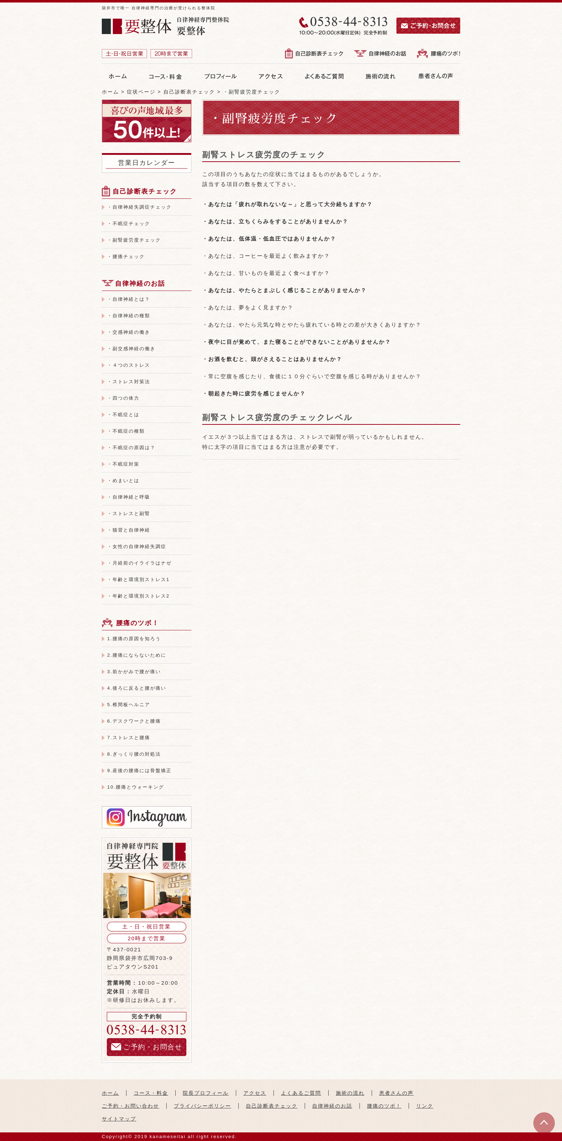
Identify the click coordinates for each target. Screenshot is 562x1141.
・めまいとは (123, 480)
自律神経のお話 (140, 283)
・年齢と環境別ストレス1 (138, 579)
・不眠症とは (123, 414)
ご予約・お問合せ (146, 1047)
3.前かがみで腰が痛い (134, 671)
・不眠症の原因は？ (131, 447)
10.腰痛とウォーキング (135, 787)
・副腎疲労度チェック (134, 240)
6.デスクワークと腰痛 (134, 721)
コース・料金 (151, 1093)
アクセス (254, 1093)
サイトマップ (119, 1119)
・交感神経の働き (128, 332)
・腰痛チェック (126, 256)
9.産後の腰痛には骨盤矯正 (139, 770)
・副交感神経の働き (131, 348)
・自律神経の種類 (128, 315)
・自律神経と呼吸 (128, 497)
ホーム (110, 1093)
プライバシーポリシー (202, 1106)
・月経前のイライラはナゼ (139, 563)
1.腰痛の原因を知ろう (134, 638)
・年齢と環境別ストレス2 (138, 596)
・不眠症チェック (128, 223)
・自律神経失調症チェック (139, 207)
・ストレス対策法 (128, 381)
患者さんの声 (396, 1093)
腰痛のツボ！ (137, 623)
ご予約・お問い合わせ (130, 1106)
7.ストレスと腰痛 (128, 737)
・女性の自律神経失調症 (136, 546)
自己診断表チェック (145, 191)
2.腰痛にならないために (136, 655)
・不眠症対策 (123, 464)
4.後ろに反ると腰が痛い (136, 688)
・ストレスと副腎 (128, 513)
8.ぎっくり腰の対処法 (134, 754)
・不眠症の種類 (126, 431)
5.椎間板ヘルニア (128, 704)
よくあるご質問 (301, 1093)
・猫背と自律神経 (128, 530)
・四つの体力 (123, 398)
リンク (424, 1106)
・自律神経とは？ (128, 299)
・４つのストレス (128, 365)
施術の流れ (350, 1093)
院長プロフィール (206, 1093)
